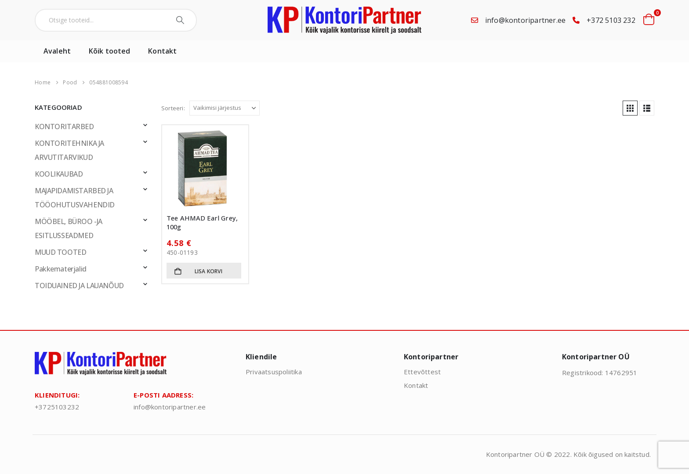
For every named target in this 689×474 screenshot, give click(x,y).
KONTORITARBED (64, 126)
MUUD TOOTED (60, 252)
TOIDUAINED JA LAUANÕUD (79, 285)
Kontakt (162, 51)
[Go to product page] (205, 168)
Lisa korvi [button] (208, 271)
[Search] (181, 20)
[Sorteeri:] (224, 108)
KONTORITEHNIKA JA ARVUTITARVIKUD (69, 150)
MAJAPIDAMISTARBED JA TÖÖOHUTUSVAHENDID (75, 198)
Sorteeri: (173, 108)
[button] (630, 108)
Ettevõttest (422, 371)
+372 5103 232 (611, 20)
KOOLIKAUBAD (59, 174)
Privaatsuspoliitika (274, 371)
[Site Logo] (344, 20)
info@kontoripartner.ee (525, 20)
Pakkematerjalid (61, 269)
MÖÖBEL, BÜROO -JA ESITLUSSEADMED (68, 228)
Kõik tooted (109, 51)
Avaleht (57, 51)
